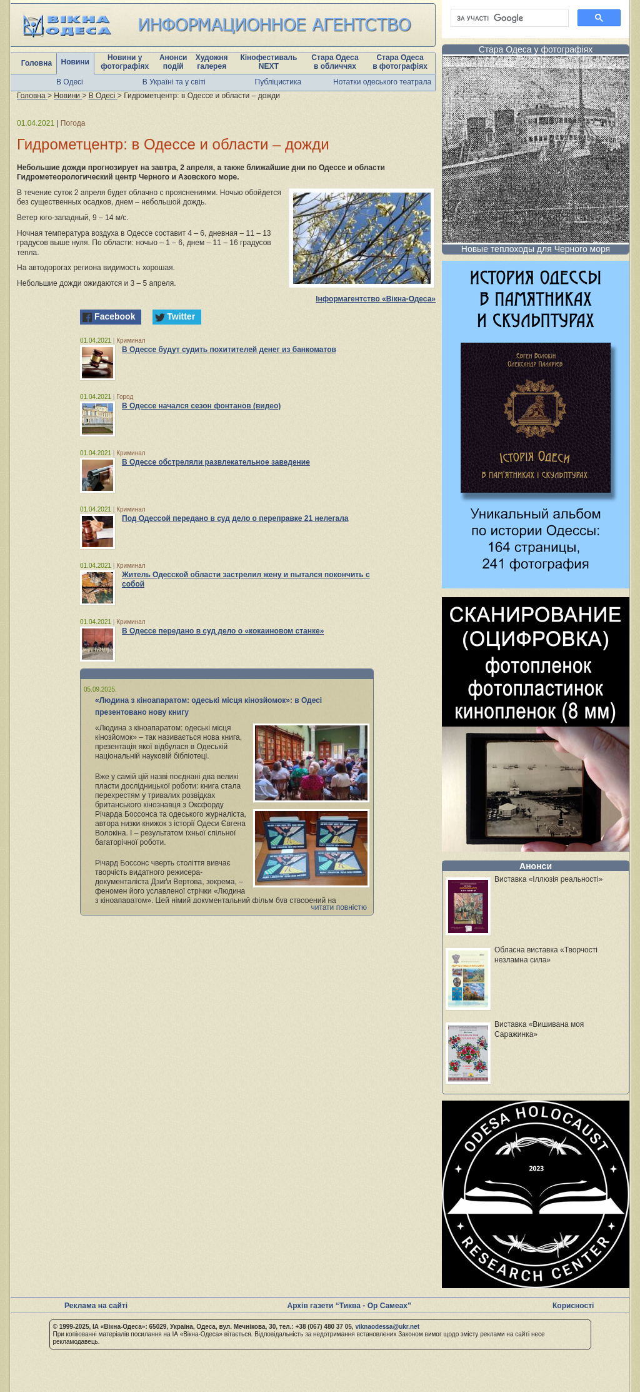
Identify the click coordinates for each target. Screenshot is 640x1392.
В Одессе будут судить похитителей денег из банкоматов (229, 349)
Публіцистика (278, 82)
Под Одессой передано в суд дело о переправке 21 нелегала (235, 518)
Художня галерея (212, 62)
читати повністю (339, 907)
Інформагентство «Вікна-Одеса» (376, 299)
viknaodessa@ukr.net (387, 1326)
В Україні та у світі (174, 82)
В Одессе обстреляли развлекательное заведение (216, 462)
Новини (75, 62)
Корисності (573, 1305)
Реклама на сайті (96, 1305)
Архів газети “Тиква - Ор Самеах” (349, 1305)
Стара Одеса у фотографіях (536, 49)
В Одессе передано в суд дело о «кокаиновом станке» (223, 631)
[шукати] (508, 18)
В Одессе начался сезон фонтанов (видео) (201, 405)
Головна (36, 63)
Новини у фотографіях (125, 62)
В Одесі (69, 82)
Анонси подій (173, 62)
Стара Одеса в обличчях (334, 62)
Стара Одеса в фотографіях (400, 62)
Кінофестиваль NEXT (268, 62)
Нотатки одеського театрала (382, 82)
